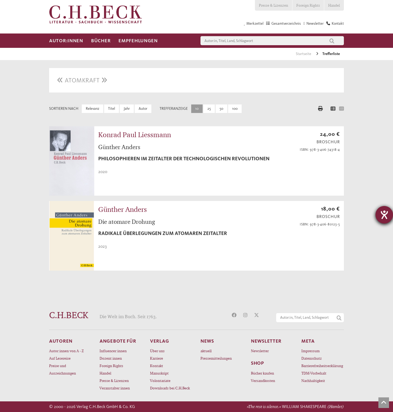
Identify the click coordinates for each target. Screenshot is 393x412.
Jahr (127, 108)
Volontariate (160, 380)
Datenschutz (311, 358)
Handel (334, 5)
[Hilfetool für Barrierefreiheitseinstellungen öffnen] (384, 215)
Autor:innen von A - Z (66, 350)
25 (209, 108)
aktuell (206, 350)
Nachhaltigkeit (313, 380)
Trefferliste (331, 54)
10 (197, 108)
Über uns (157, 350)
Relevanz (92, 108)
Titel (111, 108)
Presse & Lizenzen (273, 5)
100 (235, 108)
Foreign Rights (308, 5)
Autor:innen (66, 41)
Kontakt (156, 365)
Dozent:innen (111, 358)
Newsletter (260, 350)
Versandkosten (263, 380)
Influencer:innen (113, 350)
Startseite (304, 54)
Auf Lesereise (60, 358)
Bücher (100, 41)
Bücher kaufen (262, 373)
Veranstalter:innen (115, 388)
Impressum (310, 350)
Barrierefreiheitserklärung (322, 365)
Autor (143, 108)
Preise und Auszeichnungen (62, 369)
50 (221, 108)
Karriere (156, 358)
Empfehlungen (138, 41)
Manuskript (159, 373)
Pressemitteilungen (216, 358)
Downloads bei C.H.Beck (170, 388)
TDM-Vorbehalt (313, 373)
